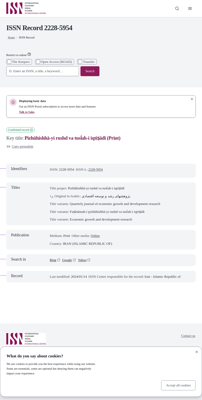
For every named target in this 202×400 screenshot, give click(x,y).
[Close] (196, 351)
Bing (53, 260)
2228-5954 (96, 170)
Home (11, 37)
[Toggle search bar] (176, 8)
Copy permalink (20, 147)
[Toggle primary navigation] (190, 8)
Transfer (88, 62)
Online (95, 236)
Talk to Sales (27, 112)
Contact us (187, 336)
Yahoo (83, 260)
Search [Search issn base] (89, 71)
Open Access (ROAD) (56, 62)
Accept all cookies (178, 385)
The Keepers (21, 62)
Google (68, 260)
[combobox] (40, 71)
